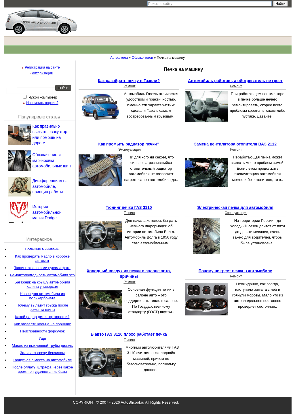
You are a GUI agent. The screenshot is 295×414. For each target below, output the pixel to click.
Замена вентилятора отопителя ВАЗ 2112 (235, 144)
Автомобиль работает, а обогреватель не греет (235, 80)
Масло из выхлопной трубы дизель (42, 345)
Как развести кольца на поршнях (42, 324)
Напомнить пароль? (42, 103)
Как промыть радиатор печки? (128, 144)
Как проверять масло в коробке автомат (42, 258)
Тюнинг (129, 213)
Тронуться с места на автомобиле (42, 360)
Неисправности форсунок (42, 331)
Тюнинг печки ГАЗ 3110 (129, 207)
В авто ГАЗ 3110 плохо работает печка (129, 334)
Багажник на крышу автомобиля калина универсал (42, 284)
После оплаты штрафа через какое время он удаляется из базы (42, 369)
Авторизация (42, 73)
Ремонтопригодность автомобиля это (42, 275)
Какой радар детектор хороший (42, 317)
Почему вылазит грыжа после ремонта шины (42, 307)
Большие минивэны (42, 249)
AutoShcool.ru (132, 402)
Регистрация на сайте (42, 67)
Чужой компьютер (42, 97)
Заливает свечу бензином (42, 353)
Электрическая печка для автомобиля (235, 207)
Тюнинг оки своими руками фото (42, 268)
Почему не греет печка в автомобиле (235, 271)
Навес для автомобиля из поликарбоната (42, 296)
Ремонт (129, 86)
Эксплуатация (129, 150)
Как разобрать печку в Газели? (129, 80)
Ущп (42, 338)
